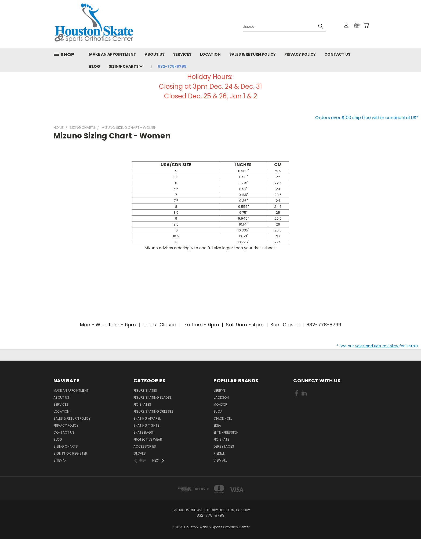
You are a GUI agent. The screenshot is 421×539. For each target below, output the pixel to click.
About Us (155, 54)
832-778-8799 (172, 66)
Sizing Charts (126, 66)
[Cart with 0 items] (366, 25)
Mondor (220, 404)
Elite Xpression (225, 432)
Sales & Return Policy (252, 54)
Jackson (221, 397)
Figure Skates (145, 390)
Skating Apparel (147, 418)
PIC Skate (221, 439)
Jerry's (219, 390)
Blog (94, 66)
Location (210, 54)
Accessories (144, 446)
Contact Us (337, 54)
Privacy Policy (300, 54)
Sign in (59, 453)
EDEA (217, 425)
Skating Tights (146, 425)
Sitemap (59, 460)
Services (182, 54)
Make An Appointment (112, 54)
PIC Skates (142, 404)
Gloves (139, 453)
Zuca (217, 411)
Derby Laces (223, 446)
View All (220, 460)
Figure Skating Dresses (153, 411)
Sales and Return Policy (377, 346)
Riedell (218, 453)
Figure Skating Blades (152, 397)
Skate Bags (143, 432)
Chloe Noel (222, 418)
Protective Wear (147, 439)
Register (79, 453)
